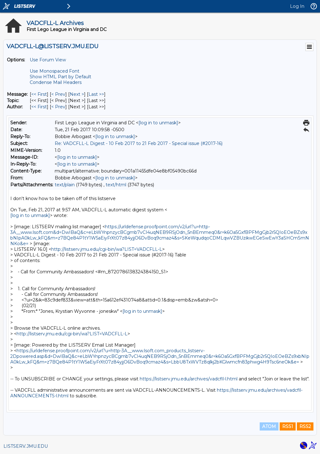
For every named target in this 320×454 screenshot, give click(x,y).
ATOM (269, 426)
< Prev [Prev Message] (58, 94)
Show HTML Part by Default (60, 77)
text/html (116, 185)
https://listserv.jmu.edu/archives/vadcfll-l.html (189, 379)
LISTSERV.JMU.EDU (25, 446)
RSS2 (305, 426)
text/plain (65, 185)
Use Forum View (48, 60)
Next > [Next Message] (77, 94)
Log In (297, 6)
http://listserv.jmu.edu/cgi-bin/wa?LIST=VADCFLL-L (106, 249)
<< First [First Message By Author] (39, 107)
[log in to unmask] (158, 123)
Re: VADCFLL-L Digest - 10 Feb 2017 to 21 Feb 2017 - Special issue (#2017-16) (138, 143)
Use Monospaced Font (54, 71)
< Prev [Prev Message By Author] (58, 107)
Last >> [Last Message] (96, 94)
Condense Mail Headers (56, 82)
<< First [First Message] (39, 94)
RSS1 (287, 426)
